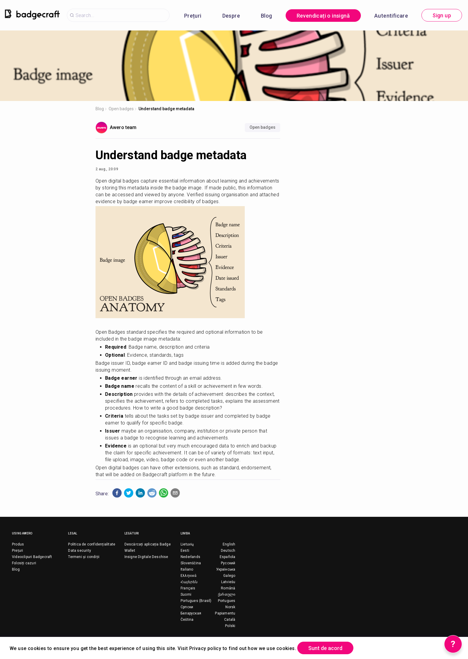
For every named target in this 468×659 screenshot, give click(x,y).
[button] (117, 493)
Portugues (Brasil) (196, 601)
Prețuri (192, 16)
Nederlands (190, 557)
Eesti (185, 550)
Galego (229, 576)
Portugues (226, 601)
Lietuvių (187, 544)
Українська (225, 569)
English (229, 544)
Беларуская (191, 613)
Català (229, 619)
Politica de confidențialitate (91, 544)
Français (188, 588)
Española (227, 557)
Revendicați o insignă (323, 16)
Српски (187, 607)
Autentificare (391, 16)
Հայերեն (189, 582)
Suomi (186, 594)
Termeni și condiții (83, 557)
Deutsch (228, 550)
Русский (228, 563)
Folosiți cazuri (24, 563)
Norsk (230, 607)
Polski (230, 626)
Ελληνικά (189, 576)
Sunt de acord (325, 648)
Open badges (121, 108)
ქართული (226, 594)
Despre (231, 16)
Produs (18, 544)
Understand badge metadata (166, 108)
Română (228, 588)
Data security (79, 550)
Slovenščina (191, 563)
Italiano (187, 569)
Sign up (441, 15)
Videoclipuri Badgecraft (32, 557)
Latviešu (228, 582)
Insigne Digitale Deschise (146, 557)
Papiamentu (225, 613)
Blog (266, 16)
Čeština (187, 619)
